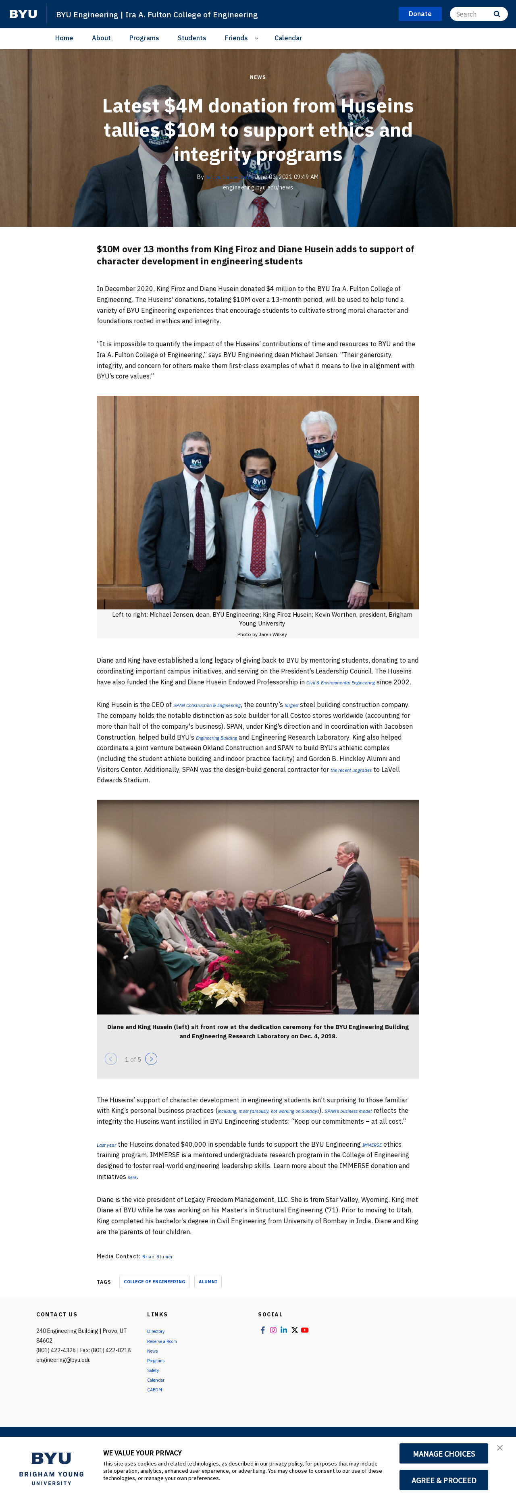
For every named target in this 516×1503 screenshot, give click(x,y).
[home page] (23, 14)
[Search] (479, 14)
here (134, 1198)
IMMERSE (383, 1166)
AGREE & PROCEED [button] (444, 1480)
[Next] (151, 1069)
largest (322, 715)
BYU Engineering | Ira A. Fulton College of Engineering (178, 13)
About (101, 38)
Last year (110, 1166)
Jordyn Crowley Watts (229, 177)
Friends (236, 38)
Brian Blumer (160, 1278)
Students (192, 38)
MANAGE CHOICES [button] (444, 1453)
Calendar (288, 38)
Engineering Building (269, 748)
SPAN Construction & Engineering (220, 715)
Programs (144, 38)
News (258, 77)
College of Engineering (154, 1303)
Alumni (208, 1303)
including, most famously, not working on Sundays (289, 1121)
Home (64, 38)
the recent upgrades (371, 780)
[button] (503, 1451)
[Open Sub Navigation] (258, 38)
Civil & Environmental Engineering (354, 682)
